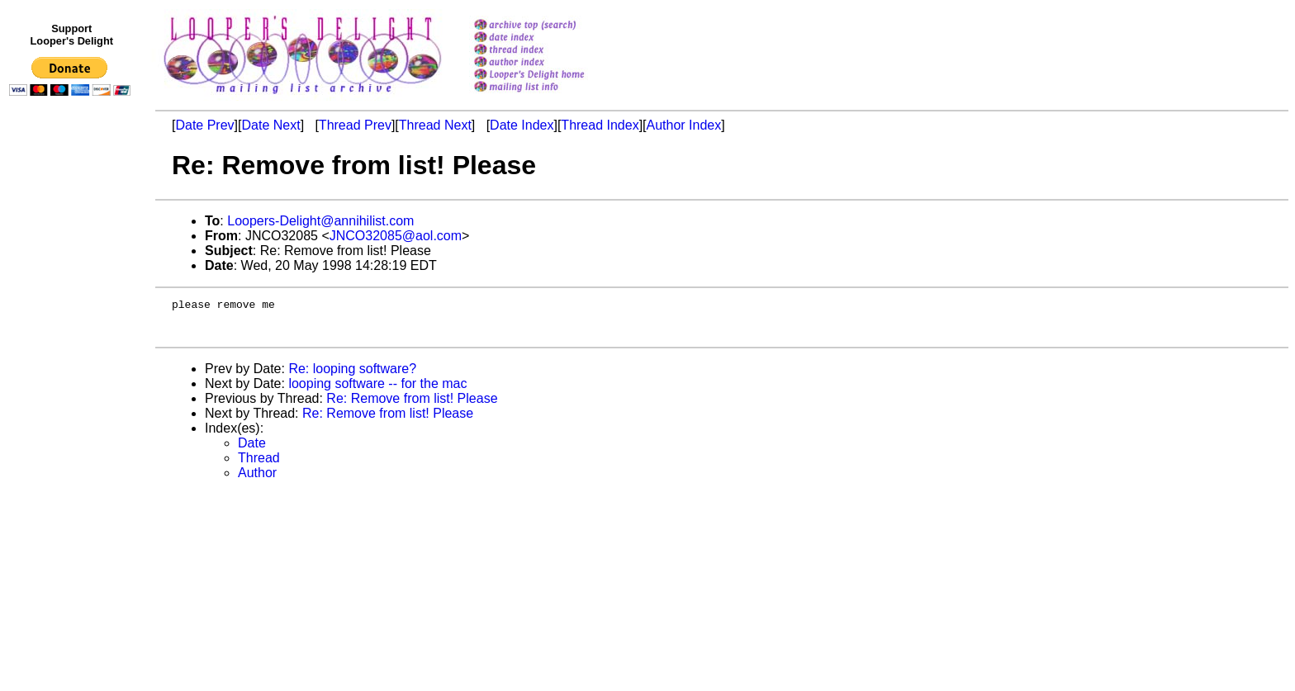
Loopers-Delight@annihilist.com (320, 221)
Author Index (684, 125)
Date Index (521, 125)
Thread (259, 465)
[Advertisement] (73, 443)
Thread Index (599, 125)
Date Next (270, 125)
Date (252, 450)
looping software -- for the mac (377, 391)
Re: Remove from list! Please (411, 406)
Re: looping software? (352, 376)
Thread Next (435, 125)
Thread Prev (355, 125)
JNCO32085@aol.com (396, 236)
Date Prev (204, 125)
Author (257, 480)
